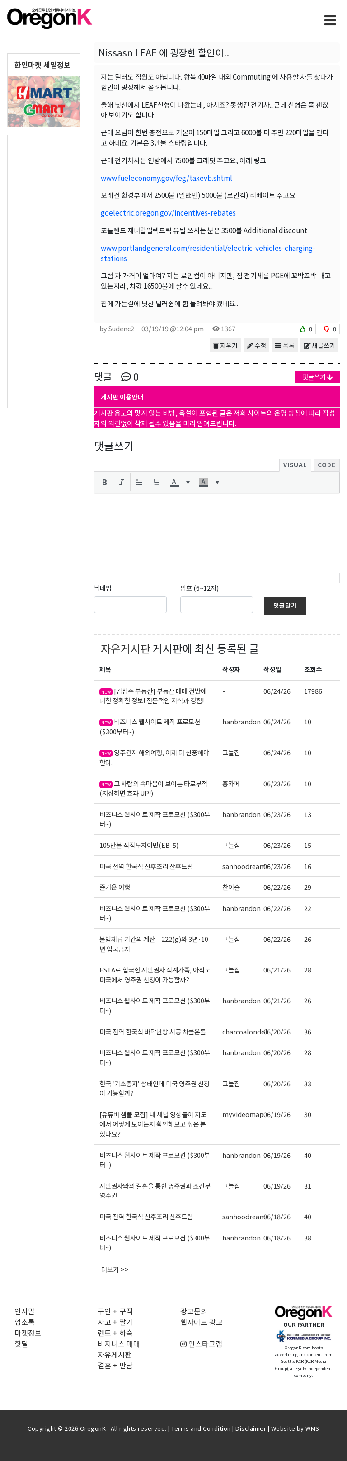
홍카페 (231, 783)
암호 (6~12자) (199, 587)
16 (307, 866)
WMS (312, 1428)
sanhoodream (244, 866)
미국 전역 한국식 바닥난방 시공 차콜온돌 (152, 1031)
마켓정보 (28, 1332)
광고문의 (193, 1311)
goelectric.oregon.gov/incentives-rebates (168, 212)
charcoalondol (244, 1031)
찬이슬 (231, 887)
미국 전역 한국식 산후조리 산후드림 (146, 866)
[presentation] (104, 482)
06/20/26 (277, 1031)
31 (307, 1185)
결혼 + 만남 (115, 1365)
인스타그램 (201, 1343)
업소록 (24, 1321)
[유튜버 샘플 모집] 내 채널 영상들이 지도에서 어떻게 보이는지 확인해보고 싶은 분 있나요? (152, 1123)
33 (307, 1083)
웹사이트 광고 (201, 1321)
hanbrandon (241, 721)
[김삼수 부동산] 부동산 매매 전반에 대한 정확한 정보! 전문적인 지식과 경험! (152, 695)
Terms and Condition (201, 1428)
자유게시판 (125, 648)
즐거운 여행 (114, 887)
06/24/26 (277, 690)
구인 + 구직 (115, 1311)
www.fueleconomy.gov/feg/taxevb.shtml (166, 178)
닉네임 (103, 587)
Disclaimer (250, 1428)
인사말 (24, 1311)
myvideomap (242, 1114)
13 (307, 814)
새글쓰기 (319, 345)
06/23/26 (277, 783)
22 (307, 908)
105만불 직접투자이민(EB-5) (138, 845)
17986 (313, 690)
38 (307, 1237)
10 (307, 721)
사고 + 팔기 (115, 1321)
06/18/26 (277, 1216)
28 (307, 969)
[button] (104, 482)
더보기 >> (114, 1269)
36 (307, 1031)
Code (327, 464)
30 (307, 1114)
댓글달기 (285, 605)
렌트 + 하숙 (115, 1332)
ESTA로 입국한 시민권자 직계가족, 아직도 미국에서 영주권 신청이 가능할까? (155, 974)
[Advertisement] (44, 270)
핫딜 (21, 1343)
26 (307, 939)
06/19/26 (277, 1114)
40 (307, 1155)
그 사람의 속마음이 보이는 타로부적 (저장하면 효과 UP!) (153, 788)
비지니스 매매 (119, 1343)
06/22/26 (277, 887)
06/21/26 (277, 969)
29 (307, 887)
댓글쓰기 (317, 376)
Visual (295, 464)
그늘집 (231, 752)
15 (307, 845)
